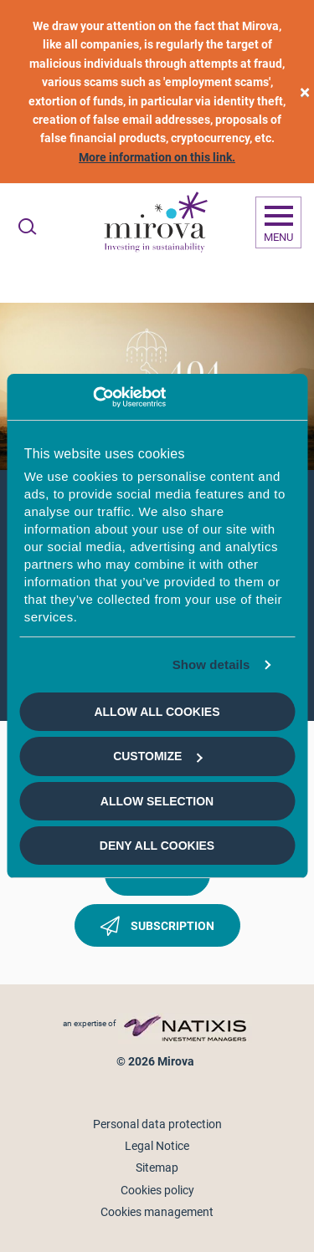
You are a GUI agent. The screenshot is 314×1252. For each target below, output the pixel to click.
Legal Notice (157, 1145)
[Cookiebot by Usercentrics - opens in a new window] (92, 397)
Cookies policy (157, 1190)
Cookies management (157, 1212)
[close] (305, 91)
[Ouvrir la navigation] (278, 222)
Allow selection (157, 801)
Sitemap (157, 1167)
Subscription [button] (157, 929)
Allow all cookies (156, 711)
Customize (157, 756)
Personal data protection (157, 1124)
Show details (211, 664)
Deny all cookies (157, 845)
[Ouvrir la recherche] (27, 226)
